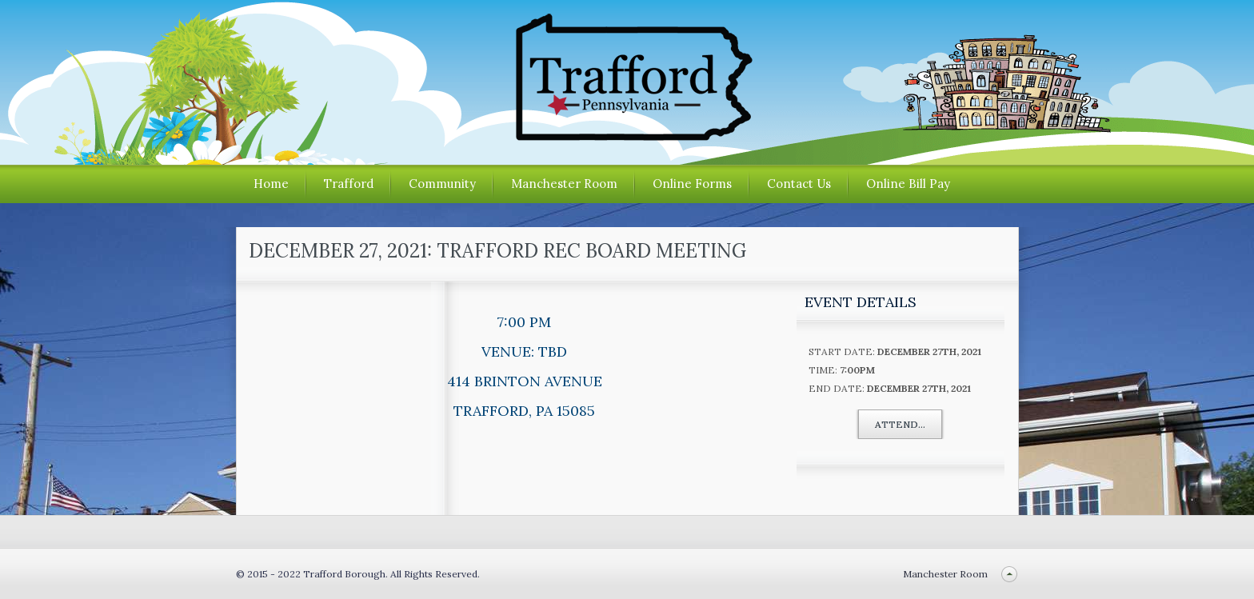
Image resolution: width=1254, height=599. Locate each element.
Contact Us (799, 183)
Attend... (900, 424)
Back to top (1009, 574)
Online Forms (692, 183)
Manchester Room (564, 183)
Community (442, 183)
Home (271, 183)
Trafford (348, 183)
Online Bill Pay (908, 183)
